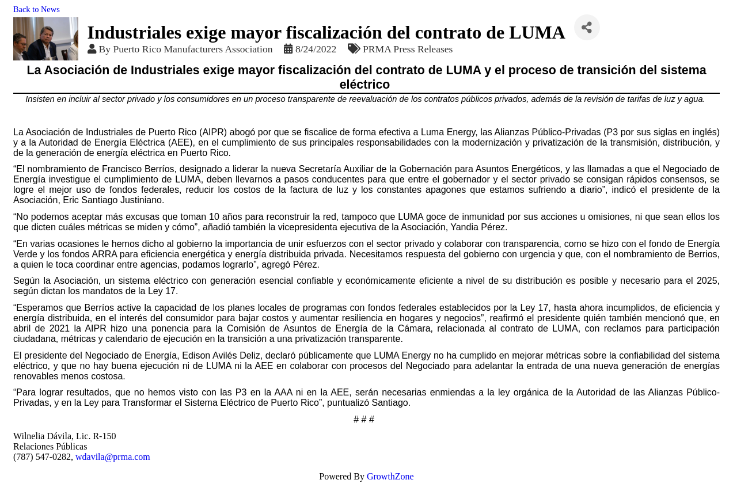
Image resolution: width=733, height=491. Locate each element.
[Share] (587, 27)
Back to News (36, 9)
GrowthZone (390, 476)
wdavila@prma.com (112, 457)
